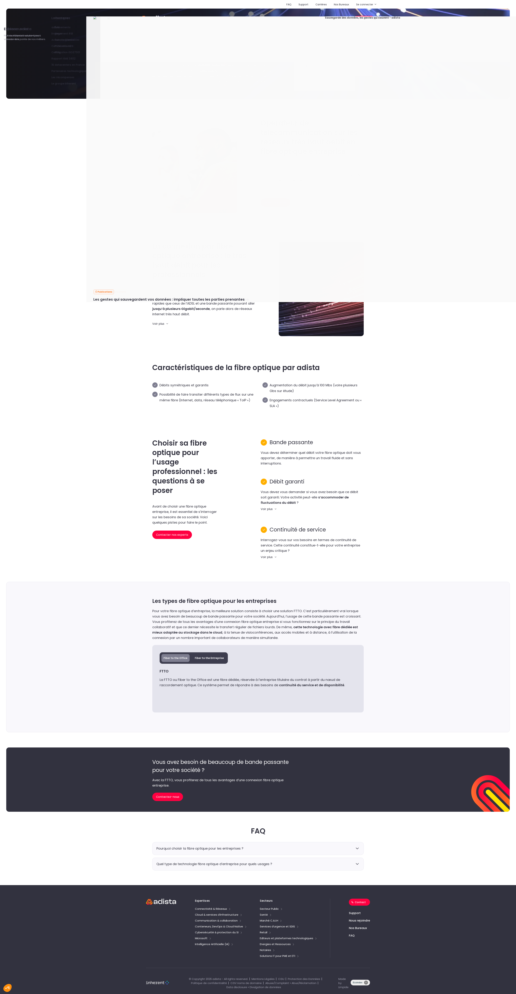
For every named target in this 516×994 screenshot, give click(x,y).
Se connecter (364, 4)
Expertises (235, 19)
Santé (264, 915)
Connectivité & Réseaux (211, 909)
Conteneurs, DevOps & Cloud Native (219, 926)
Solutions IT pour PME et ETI (277, 956)
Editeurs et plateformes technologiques (286, 938)
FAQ (288, 4)
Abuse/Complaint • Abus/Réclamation (290, 983)
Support (303, 4)
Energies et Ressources (275, 944)
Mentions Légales (263, 979)
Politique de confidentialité (209, 983)
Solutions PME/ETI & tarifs (204, 19)
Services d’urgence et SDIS (277, 926)
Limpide (343, 987)
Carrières (321, 4)
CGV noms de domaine (246, 983)
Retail (263, 932)
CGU (281, 979)
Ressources (321, 19)
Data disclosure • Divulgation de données (253, 987)
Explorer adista (291, 19)
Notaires (265, 950)
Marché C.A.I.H (269, 920)
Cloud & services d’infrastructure (216, 915)
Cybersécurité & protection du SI (217, 932)
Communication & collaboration (216, 920)
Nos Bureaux (341, 4)
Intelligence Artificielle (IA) (212, 944)
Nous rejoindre (359, 920)
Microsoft (201, 938)
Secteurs (261, 19)
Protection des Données (304, 979)
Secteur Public (269, 909)
